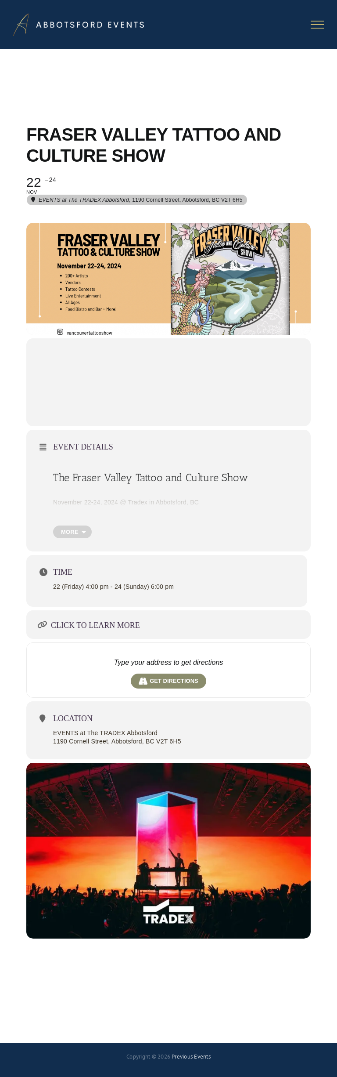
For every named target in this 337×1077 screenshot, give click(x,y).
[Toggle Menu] (317, 25)
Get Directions (168, 681)
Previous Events (191, 1056)
